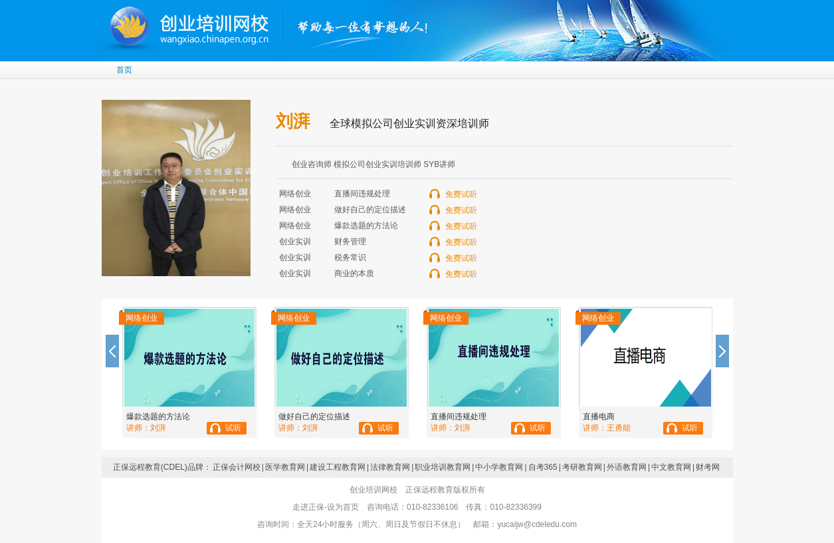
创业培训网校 (190, 26)
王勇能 (619, 428)
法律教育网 (390, 467)
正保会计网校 (237, 467)
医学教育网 (285, 467)
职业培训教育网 (442, 467)
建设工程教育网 (337, 467)
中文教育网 (671, 467)
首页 (124, 70)
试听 (233, 428)
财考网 (708, 467)
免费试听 (461, 194)
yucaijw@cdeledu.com (537, 524)
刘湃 (158, 428)
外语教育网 (627, 467)
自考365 (543, 467)
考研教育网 (582, 467)
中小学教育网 (499, 467)
